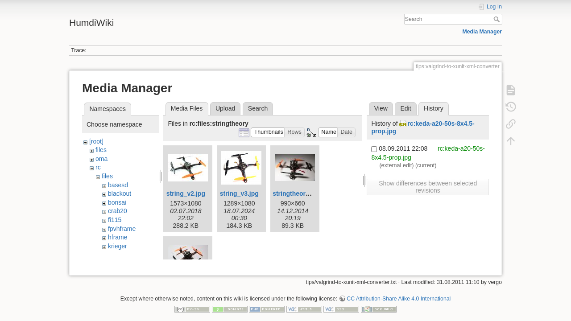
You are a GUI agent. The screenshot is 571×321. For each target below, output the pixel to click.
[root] (96, 141)
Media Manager (482, 32)
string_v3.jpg (239, 193)
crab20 (117, 210)
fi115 (114, 219)
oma (101, 158)
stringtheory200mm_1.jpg (310, 193)
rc (98, 167)
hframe (118, 237)
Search (497, 19)
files (101, 149)
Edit (405, 108)
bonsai (117, 202)
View (381, 108)
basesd (118, 185)
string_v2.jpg (185, 193)
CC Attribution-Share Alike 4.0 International (399, 291)
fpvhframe (122, 228)
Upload (225, 108)
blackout (119, 193)
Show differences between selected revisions (428, 187)
